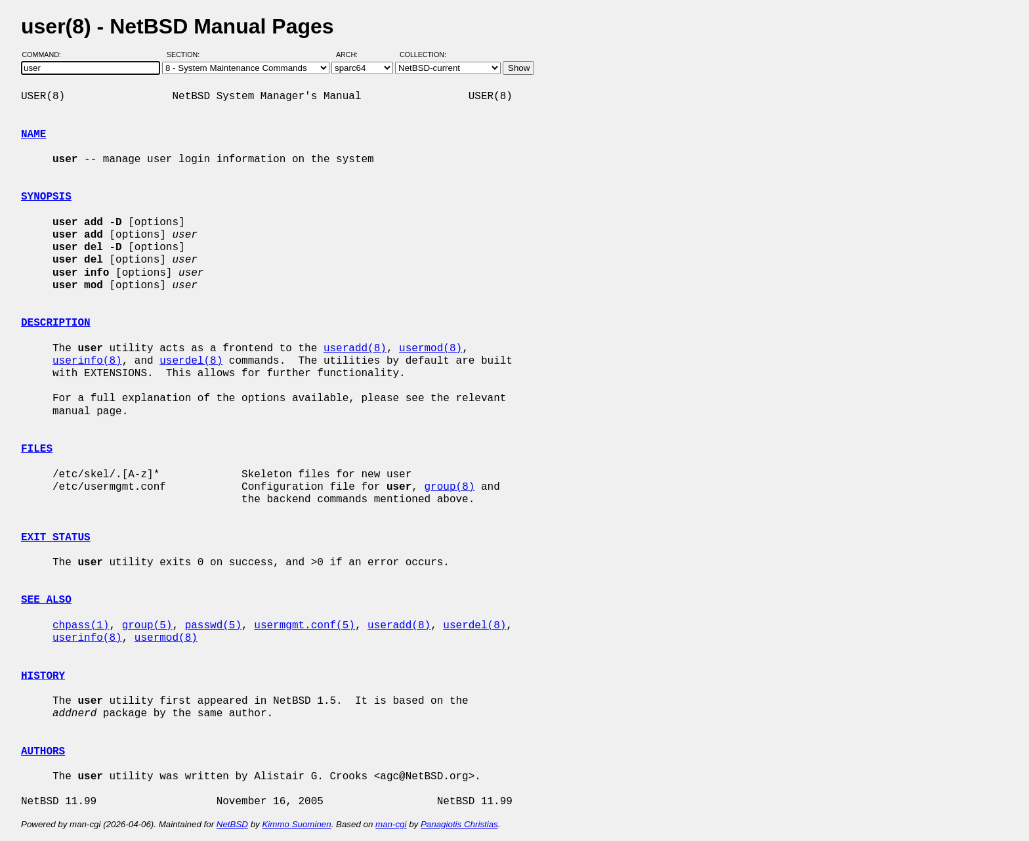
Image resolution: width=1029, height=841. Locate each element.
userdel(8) (190, 361)
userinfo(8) (87, 361)
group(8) (449, 487)
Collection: (423, 54)
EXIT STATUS (56, 537)
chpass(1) (80, 625)
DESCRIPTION (56, 323)
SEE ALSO (46, 600)
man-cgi (390, 824)
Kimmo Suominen (296, 824)
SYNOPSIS (46, 197)
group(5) (147, 625)
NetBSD (232, 824)
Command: (45, 54)
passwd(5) (213, 625)
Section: (186, 54)
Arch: (352, 54)
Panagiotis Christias (459, 824)
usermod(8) (430, 348)
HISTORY (43, 676)
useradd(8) (355, 348)
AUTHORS (43, 751)
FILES (36, 449)
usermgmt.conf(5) (304, 625)
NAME (33, 134)
